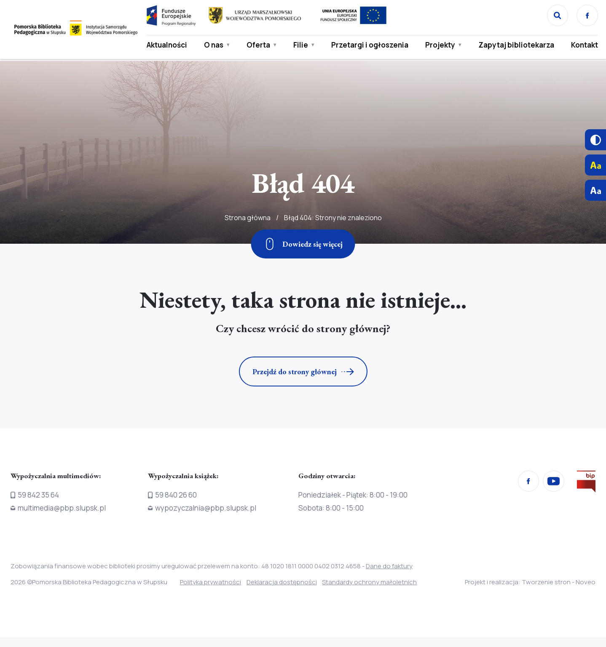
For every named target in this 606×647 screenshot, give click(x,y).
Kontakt (581, 45)
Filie (299, 45)
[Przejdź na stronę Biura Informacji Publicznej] (586, 483)
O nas (208, 50)
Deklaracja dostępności (289, 582)
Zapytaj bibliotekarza (499, 50)
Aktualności (165, 45)
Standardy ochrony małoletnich (384, 582)
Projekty (438, 45)
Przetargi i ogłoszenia (349, 50)
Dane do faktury (389, 566)
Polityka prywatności (210, 582)
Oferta (256, 45)
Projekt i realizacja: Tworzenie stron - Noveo (530, 582)
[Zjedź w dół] (303, 243)
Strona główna (248, 240)
